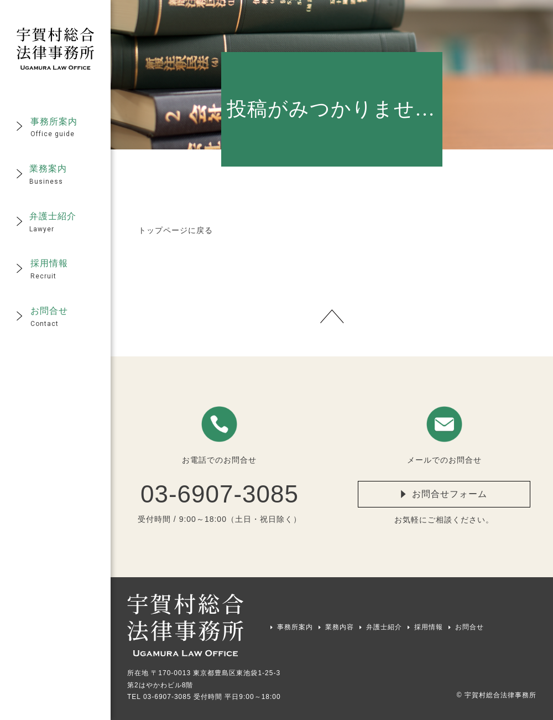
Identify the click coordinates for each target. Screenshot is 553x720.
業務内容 (339, 627)
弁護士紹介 (384, 627)
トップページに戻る (175, 230)
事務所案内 (295, 627)
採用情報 (428, 627)
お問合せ (469, 627)
